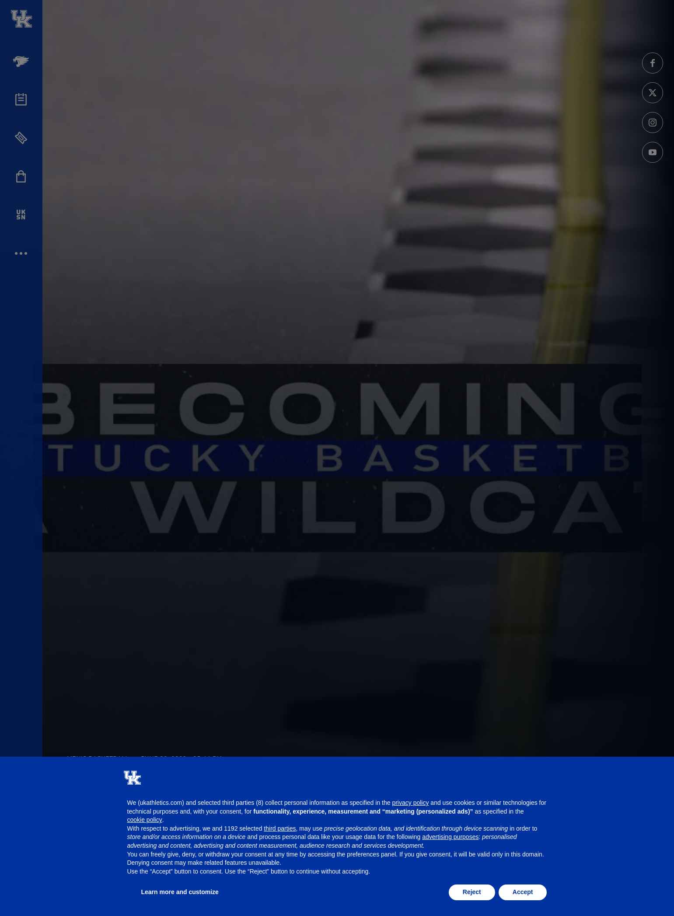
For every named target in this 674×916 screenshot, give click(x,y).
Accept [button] (523, 891)
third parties (280, 828)
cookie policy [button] (144, 819)
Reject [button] (472, 891)
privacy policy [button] (410, 802)
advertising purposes (450, 836)
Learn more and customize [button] (180, 891)
